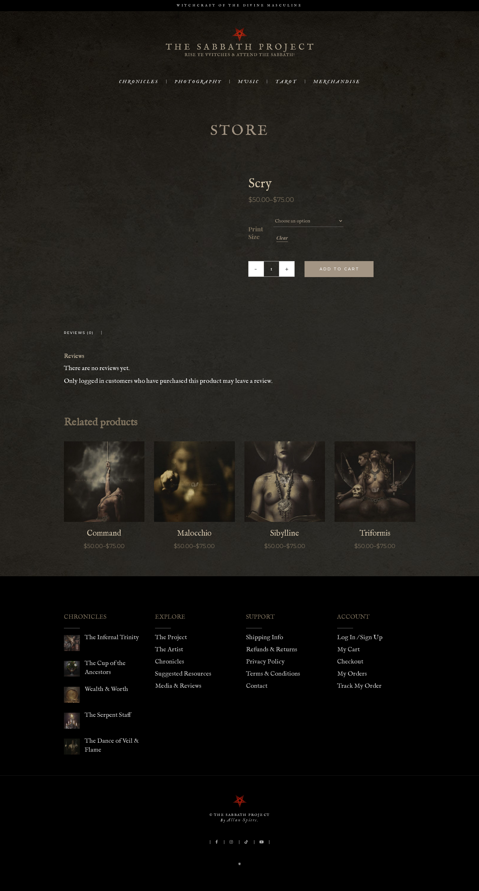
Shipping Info (264, 637)
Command (104, 533)
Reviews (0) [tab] (79, 332)
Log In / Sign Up (359, 637)
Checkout (350, 662)
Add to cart (339, 269)
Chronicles (169, 662)
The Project (171, 637)
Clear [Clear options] (282, 238)
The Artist (169, 650)
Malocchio (194, 533)
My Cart (348, 650)
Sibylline (284, 533)
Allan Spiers (242, 820)
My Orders (352, 674)
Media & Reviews (178, 686)
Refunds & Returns (271, 650)
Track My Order (359, 686)
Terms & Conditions (273, 674)
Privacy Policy (265, 662)
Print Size (255, 233)
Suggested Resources (183, 674)
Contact (256, 686)
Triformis (374, 533)
